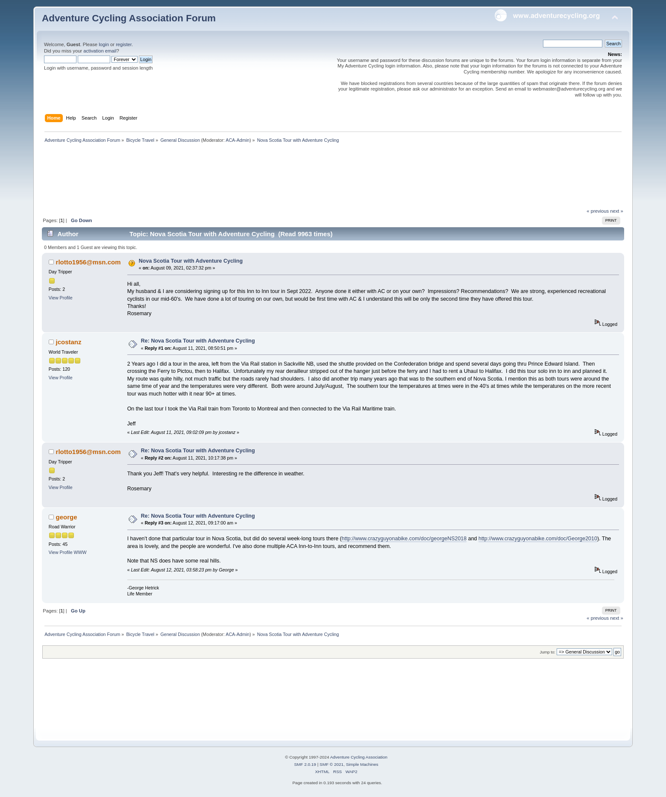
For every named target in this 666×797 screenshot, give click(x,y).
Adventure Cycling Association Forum (129, 18)
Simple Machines (362, 764)
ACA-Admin (237, 140)
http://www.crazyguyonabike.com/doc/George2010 (537, 539)
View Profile (61, 297)
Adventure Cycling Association (358, 757)
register (124, 44)
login (104, 44)
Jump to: (547, 652)
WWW (80, 552)
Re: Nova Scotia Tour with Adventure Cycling (198, 341)
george (66, 517)
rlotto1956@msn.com (88, 262)
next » (616, 211)
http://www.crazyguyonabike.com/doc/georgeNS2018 (404, 539)
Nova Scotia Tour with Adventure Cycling (191, 261)
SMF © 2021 (331, 764)
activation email (99, 50)
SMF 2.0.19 (305, 764)
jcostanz (69, 342)
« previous (598, 211)
